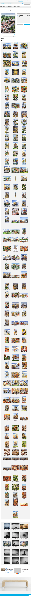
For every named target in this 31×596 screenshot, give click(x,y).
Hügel (24, 444)
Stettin (15, 240)
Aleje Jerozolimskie (24, 478)
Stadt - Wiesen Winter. (15, 495)
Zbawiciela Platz (15, 468)
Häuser (7, 275)
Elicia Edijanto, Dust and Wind (24, 535)
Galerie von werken (6, 6)
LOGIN (25, 4)
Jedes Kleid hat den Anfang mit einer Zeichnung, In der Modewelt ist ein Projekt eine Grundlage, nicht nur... (9, 571)
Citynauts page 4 (7, 391)
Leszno (24, 211)
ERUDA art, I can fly (24, 527)
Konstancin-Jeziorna (24, 46)
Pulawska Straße (15, 314)
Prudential (24, 340)
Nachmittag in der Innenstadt (24, 54)
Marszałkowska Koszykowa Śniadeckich (15, 417)
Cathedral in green (15, 341)
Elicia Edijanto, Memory (7, 535)
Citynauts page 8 (7, 383)
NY (24, 72)
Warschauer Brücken (15, 161)
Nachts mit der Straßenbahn (7, 122)
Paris (15, 81)
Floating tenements (15, 358)
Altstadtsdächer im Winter (7, 452)
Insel (7, 114)
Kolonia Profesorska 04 (24, 452)
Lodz (7, 258)
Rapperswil (3, 38)
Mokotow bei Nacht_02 (15, 286)
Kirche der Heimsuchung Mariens (15, 428)
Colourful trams (24, 89)
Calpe (15, 54)
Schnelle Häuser (15, 203)
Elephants (7, 349)
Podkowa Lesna (15, 97)
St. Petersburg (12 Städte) (24, 145)
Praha (7, 55)
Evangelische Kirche (15, 408)
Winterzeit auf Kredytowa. (24, 305)
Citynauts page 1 (24, 391)
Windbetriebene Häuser (15, 221)
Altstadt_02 (15, 503)
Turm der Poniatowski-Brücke (7, 332)
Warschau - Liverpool (24, 195)
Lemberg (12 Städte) (24, 130)
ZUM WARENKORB (20, 24)
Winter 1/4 (7, 459)
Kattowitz (24, 240)
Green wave (15, 89)
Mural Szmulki (24, 63)
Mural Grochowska (7, 294)
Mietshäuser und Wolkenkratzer (24, 114)
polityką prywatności (21, 1)
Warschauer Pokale (24, 97)
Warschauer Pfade (24, 105)
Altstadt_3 (24, 495)
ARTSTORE (6, 4)
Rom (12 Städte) (15, 153)
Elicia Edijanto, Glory (15, 535)
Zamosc (7, 232)
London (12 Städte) (7, 138)
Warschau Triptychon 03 (7, 169)
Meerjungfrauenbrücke (15, 64)
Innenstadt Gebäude (15, 305)
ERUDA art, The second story (7, 544)
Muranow (15, 45)
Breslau (7, 249)
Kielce (15, 72)
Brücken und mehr (7, 105)
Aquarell (25, 10)
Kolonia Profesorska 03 (15, 452)
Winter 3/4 (24, 459)
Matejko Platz (7, 211)
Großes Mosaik (24, 366)
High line (7, 340)
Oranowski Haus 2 (24, 408)
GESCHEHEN (10, 4)
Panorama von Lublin (24, 295)
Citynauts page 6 (15, 383)
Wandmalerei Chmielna (15, 248)
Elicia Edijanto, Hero (15, 526)
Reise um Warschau (24, 231)
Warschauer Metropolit (6, 322)
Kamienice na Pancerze (24, 332)
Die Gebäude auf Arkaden (15, 436)
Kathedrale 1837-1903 (6, 366)
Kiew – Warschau (24, 80)
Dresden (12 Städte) (15, 130)
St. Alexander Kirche (24, 313)
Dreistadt (15, 232)
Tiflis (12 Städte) (15, 138)
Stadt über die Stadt (24, 399)
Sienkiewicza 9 (7, 436)
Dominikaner (7, 179)
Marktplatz (7, 479)
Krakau (15, 187)
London (7, 97)
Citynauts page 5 (24, 383)
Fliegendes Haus (7, 374)
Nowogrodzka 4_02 (7, 444)
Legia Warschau (7, 161)
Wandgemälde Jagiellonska (15, 195)
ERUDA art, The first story (24, 544)
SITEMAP (23, 571)
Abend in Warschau (7, 313)
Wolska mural (15, 332)
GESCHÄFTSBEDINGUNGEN (25, 568)
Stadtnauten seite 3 (7, 400)
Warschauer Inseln (15, 122)
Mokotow (24, 178)
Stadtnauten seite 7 (15, 400)
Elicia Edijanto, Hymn (7, 552)
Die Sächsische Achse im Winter (6, 195)
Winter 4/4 (7, 469)
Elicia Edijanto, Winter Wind (7, 560)
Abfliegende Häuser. (15, 366)
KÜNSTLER (2, 4)
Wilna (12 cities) (15, 145)
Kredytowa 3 (24, 428)
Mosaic (7, 417)
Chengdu (15, 114)
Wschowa (7, 80)
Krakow (15, 258)
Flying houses (15, 349)
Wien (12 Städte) (24, 138)
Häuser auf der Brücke (24, 419)
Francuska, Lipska (15, 487)
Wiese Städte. (15, 514)
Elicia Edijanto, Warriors (15, 543)
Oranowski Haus (7, 503)
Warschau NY (7, 219)
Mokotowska (7, 428)
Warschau (15, 170)
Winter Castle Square (24, 257)
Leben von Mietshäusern (7, 187)
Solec (24, 266)
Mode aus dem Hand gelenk (9, 569)
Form (7, 72)
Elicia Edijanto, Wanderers (15, 560)
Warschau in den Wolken (7, 46)
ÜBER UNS (2, 6)
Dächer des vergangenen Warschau (15, 211)
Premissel (7, 240)
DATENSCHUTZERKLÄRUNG (25, 569)
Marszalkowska (24, 436)
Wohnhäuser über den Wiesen (7, 286)
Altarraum (7, 487)
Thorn (24, 249)
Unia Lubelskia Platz (24, 468)
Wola (24, 170)
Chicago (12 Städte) (24, 153)
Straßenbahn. (24, 505)
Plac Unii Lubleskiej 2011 (24, 220)
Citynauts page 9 (24, 374)
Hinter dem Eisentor (7, 203)
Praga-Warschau (7, 89)
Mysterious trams (24, 349)
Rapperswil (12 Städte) (17, 6)
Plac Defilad (15, 375)
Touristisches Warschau (15, 266)
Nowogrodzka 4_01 (15, 444)
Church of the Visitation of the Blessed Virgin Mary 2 (7, 358)
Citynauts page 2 (15, 391)
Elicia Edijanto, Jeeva (24, 560)
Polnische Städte (15, 106)
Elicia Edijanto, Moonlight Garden (24, 552)
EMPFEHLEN (14, 4)
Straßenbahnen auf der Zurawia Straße (24, 203)
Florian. (24, 487)
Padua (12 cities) (7, 153)
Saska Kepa (24, 187)
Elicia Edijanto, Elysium (7, 526)
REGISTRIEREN (28, 4)
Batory (24, 358)
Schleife (24, 122)
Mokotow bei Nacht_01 (24, 286)
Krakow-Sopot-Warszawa (24, 275)
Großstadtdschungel (7, 63)
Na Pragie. (7, 495)
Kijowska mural (15, 178)
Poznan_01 (24, 323)
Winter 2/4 (15, 459)
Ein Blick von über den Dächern (15, 295)
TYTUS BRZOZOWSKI (11, 6)
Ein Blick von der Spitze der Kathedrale (7, 305)
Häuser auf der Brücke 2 (6, 408)
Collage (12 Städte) (7, 130)
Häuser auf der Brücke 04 (15, 277)
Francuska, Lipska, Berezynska (15, 478)
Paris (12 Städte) (7, 145)
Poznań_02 (15, 323)
